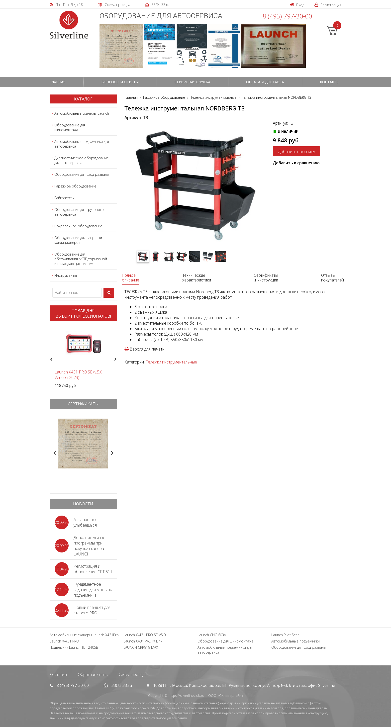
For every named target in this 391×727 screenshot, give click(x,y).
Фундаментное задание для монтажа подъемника (93, 589)
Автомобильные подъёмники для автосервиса (81, 144)
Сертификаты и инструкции (266, 277)
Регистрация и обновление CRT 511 (93, 568)
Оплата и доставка (265, 82)
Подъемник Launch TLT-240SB (74, 647)
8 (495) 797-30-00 (287, 16)
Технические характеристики (196, 277)
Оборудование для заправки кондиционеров (78, 240)
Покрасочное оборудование (78, 226)
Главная (57, 82)
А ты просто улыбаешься (85, 522)
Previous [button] (50, 359)
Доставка (58, 674)
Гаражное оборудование (75, 186)
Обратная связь (93, 674)
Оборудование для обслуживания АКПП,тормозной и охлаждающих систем (80, 259)
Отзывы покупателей (332, 277)
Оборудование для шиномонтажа (70, 127)
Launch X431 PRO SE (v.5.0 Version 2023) (78, 374)
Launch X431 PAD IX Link (142, 641)
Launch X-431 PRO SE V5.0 (144, 635)
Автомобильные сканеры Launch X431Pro (84, 635)
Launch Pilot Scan (285, 635)
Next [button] (117, 359)
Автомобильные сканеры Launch (81, 113)
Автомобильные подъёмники (295, 641)
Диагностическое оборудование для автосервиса (81, 160)
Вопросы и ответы (120, 82)
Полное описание (130, 277)
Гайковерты (64, 197)
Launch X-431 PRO (64, 641)
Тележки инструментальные (171, 362)
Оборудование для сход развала (81, 174)
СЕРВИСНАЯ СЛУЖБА (192, 82)
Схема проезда (133, 674)
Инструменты (65, 275)
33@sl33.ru (121, 685)
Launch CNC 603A (211, 635)
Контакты (329, 82)
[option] (83, 356)
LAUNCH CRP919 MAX (140, 647)
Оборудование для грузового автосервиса (79, 212)
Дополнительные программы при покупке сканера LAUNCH (89, 546)
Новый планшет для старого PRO (92, 610)
